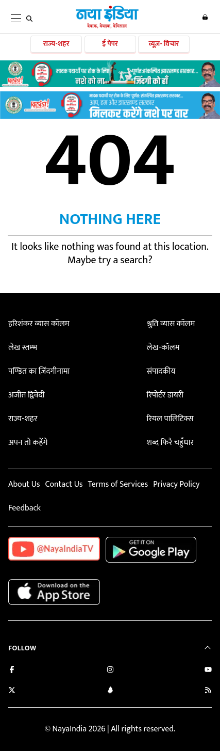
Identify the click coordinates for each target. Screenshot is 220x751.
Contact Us (63, 484)
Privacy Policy (176, 484)
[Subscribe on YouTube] (208, 671)
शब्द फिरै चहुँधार (170, 443)
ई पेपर (110, 44)
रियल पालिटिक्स (170, 419)
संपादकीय (161, 371)
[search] (29, 18)
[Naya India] (107, 26)
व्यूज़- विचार (163, 44)
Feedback (24, 508)
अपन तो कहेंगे (27, 443)
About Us (24, 484)
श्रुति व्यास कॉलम (171, 324)
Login (205, 17)
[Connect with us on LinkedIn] (110, 691)
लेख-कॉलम (163, 348)
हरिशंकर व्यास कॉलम (39, 324)
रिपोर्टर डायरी (165, 395)
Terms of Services (118, 484)
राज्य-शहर (56, 44)
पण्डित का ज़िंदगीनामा (39, 371)
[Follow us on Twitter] (11, 691)
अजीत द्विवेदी (26, 395)
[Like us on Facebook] (11, 671)
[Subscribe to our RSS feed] (208, 691)
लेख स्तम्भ (22, 348)
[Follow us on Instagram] (110, 671)
